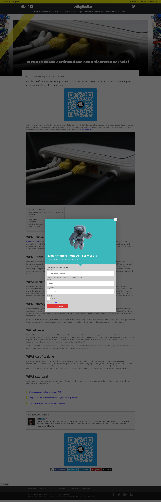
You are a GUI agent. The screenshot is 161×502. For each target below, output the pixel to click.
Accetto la (52, 294)
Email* (49, 264)
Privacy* (50, 290)
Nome (49, 275)
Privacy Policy (52, 297)
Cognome (50, 283)
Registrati (58, 301)
